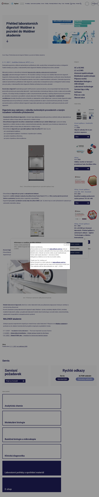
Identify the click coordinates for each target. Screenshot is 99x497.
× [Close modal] (68, 244)
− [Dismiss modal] (65, 244)
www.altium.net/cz (56, 249)
